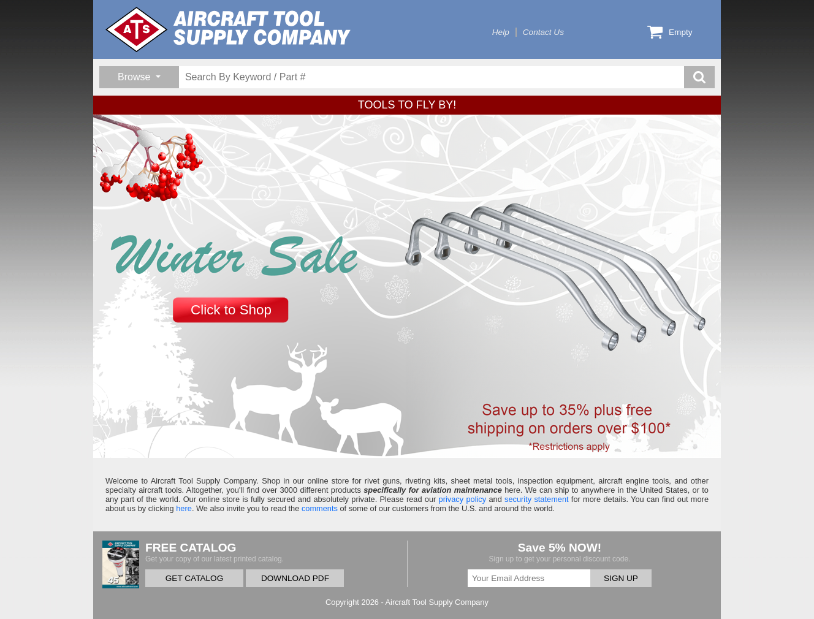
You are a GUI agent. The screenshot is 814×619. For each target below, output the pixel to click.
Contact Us (543, 32)
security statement (536, 499)
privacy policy (463, 499)
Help (500, 32)
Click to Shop (231, 309)
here (184, 508)
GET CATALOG (194, 578)
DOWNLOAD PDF (295, 578)
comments (320, 508)
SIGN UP (621, 578)
